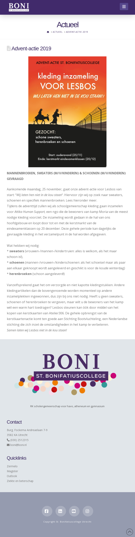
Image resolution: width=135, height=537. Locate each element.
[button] (124, 6)
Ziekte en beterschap (20, 481)
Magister (12, 471)
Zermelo (12, 466)
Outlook (12, 476)
